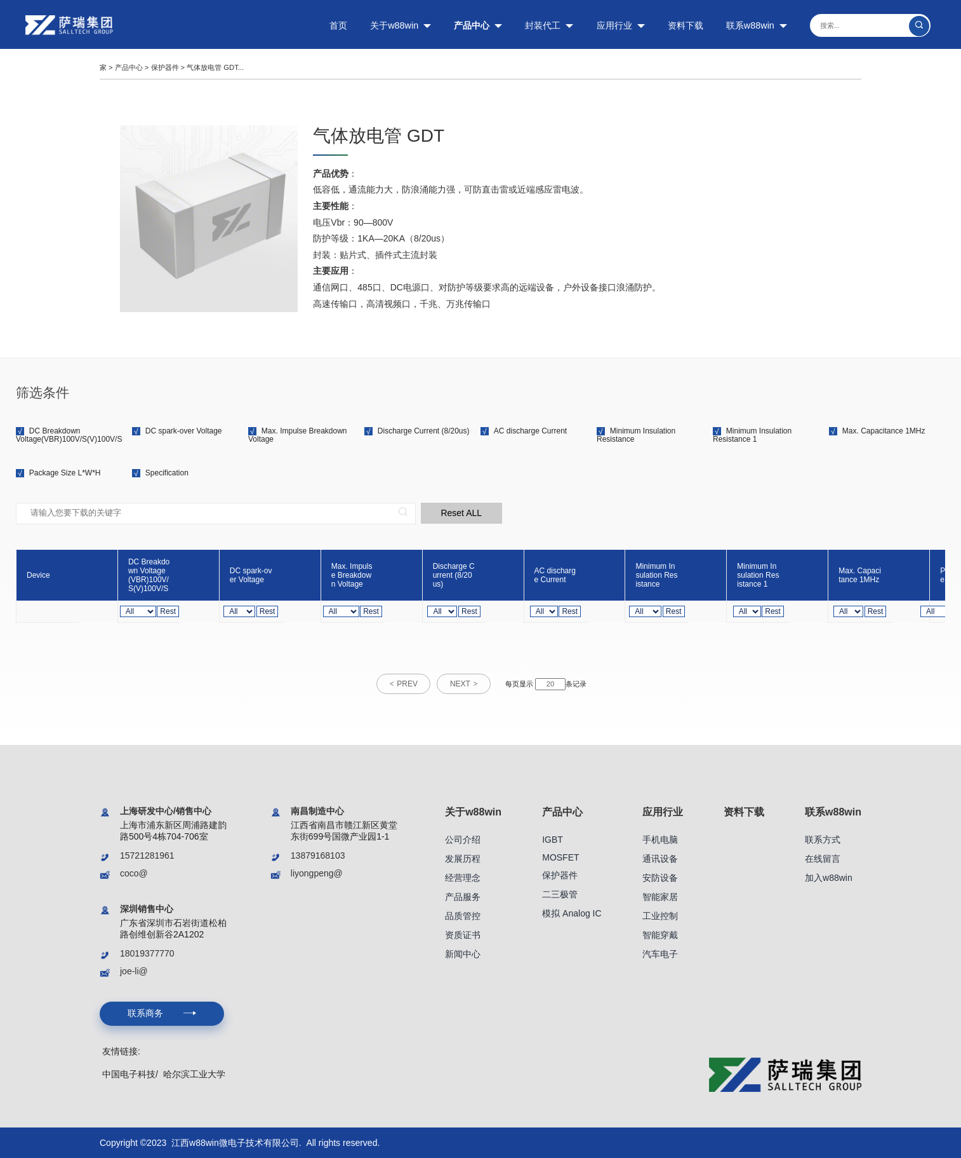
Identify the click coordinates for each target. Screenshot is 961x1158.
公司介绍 (463, 839)
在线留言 (822, 858)
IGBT (552, 839)
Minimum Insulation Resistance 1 (752, 435)
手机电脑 (660, 839)
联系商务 (162, 1012)
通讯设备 (660, 858)
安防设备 (660, 877)
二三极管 (560, 894)
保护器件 (165, 67)
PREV (407, 683)
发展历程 (463, 858)
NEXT (461, 683)
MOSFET (560, 857)
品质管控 (463, 915)
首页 (338, 25)
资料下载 (685, 25)
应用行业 (621, 25)
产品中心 (478, 25)
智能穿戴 (660, 934)
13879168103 (318, 855)
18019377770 (147, 953)
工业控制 (660, 915)
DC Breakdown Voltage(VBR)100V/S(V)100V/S (69, 435)
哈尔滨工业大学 (194, 1073)
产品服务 (463, 896)
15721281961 (147, 855)
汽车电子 (660, 953)
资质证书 (463, 934)
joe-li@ (134, 970)
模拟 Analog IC (571, 913)
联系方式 (822, 839)
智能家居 (660, 896)
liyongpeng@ (317, 873)
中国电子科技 (129, 1073)
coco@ (134, 873)
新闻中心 (463, 953)
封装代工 (549, 25)
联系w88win (756, 25)
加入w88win (828, 877)
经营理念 (463, 877)
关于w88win (400, 25)
